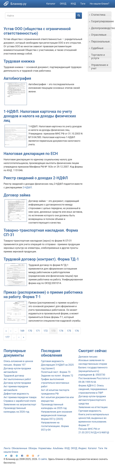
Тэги (82, 3)
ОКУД (63, 3)
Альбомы (58, 448)
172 (46, 330)
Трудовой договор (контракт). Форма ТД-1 (41, 259)
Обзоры (32, 448)
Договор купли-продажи (17, 382)
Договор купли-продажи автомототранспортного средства (92, 400)
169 (22, 330)
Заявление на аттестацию (93, 407)
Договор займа (17, 195)
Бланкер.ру (18, 4)
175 (69, 330)
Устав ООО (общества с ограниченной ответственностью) (37, 31)
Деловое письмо (87, 356)
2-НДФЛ (27, 187)
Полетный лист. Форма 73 (55, 372)
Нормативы (45, 448)
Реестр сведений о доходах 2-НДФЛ (36, 178)
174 (61, 330)
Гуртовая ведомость (52, 361)
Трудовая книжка (19, 61)
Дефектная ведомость (16, 393)
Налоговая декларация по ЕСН (31, 153)
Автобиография (17, 78)
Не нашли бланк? (99, 3)
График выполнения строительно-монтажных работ (55, 383)
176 (77, 330)
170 (30, 330)
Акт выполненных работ (17, 379)
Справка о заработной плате (20, 400)
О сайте (42, 459)
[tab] (100, 15)
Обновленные (19, 448)
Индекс (82, 448)
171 (38, 330)
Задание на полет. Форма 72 (57, 375)
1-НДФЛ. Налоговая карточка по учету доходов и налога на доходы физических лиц (40, 116)
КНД (73, 3)
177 (7, 337)
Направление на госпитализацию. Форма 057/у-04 (55, 426)
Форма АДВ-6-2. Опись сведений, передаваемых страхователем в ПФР (92, 389)
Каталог (50, 3)
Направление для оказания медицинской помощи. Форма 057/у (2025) (56, 415)
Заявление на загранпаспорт (20, 404)
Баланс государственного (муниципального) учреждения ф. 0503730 (93, 371)
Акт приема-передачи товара (20, 397)
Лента (7, 448)
